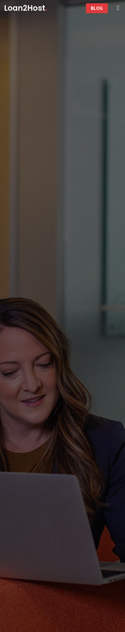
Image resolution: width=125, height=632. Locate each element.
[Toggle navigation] (82, 8)
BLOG (97, 8)
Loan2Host (25, 8)
